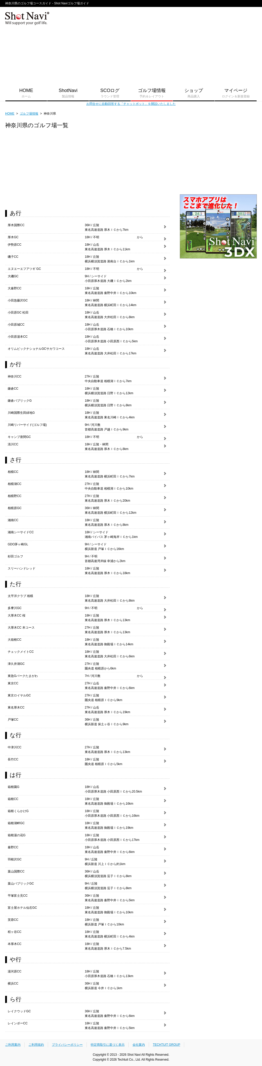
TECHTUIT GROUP (166, 1044)
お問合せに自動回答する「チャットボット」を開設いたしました (131, 104)
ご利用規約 (36, 1044)
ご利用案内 (13, 1044)
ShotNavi (68, 93)
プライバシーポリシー (67, 1044)
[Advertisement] (203, 45)
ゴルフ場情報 (152, 93)
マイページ (236, 93)
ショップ (193, 93)
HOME (26, 93)
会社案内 (139, 1044)
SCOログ (110, 93)
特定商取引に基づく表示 (108, 1044)
